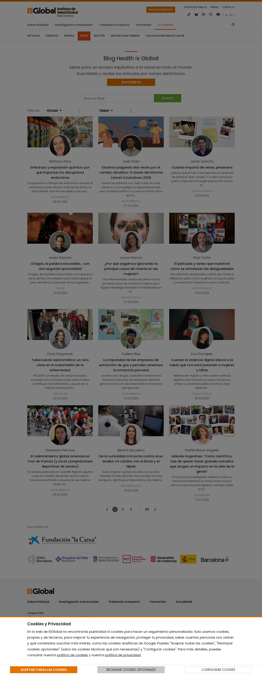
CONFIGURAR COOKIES (218, 670)
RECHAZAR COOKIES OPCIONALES (131, 670)
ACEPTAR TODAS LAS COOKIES (44, 670)
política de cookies (72, 655)
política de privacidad (123, 655)
